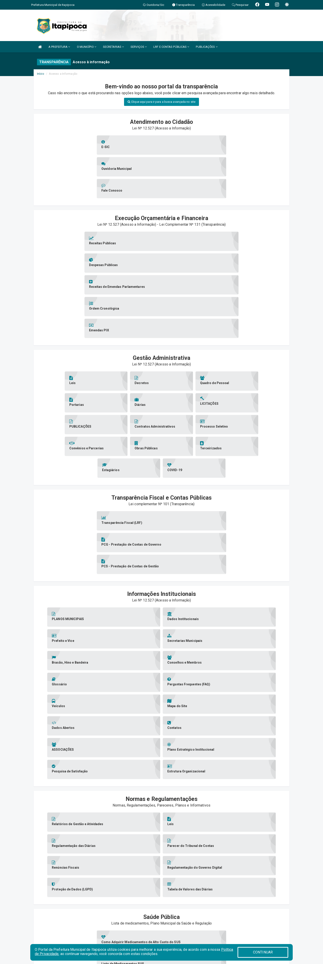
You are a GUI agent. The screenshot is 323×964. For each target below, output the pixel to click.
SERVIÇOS (139, 46)
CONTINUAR (263, 952)
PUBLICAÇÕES (206, 46)
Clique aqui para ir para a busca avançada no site (161, 101)
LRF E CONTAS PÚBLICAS (171, 46)
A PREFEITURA (59, 46)
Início (40, 73)
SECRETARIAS (113, 46)
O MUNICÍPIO (86, 46)
